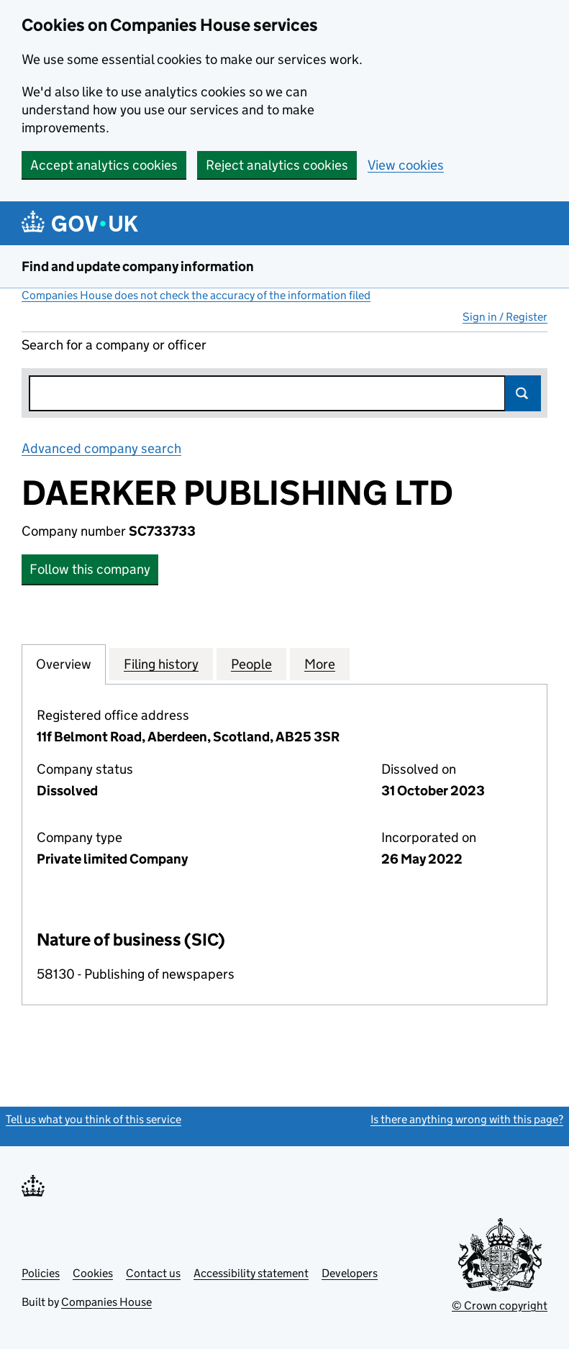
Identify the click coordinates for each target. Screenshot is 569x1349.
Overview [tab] (63, 663)
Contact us (153, 1273)
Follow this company (89, 569)
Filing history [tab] (161, 663)
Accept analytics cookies (104, 165)
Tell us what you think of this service (93, 1119)
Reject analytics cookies (277, 165)
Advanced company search (101, 448)
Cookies (93, 1273)
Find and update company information (138, 266)
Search (523, 393)
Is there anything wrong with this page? (466, 1119)
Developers (350, 1273)
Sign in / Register (505, 317)
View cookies (406, 165)
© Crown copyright (499, 1305)
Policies (41, 1273)
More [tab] (319, 663)
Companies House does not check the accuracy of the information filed (196, 295)
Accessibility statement (251, 1273)
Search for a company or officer (114, 345)
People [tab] (251, 663)
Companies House (106, 1302)
